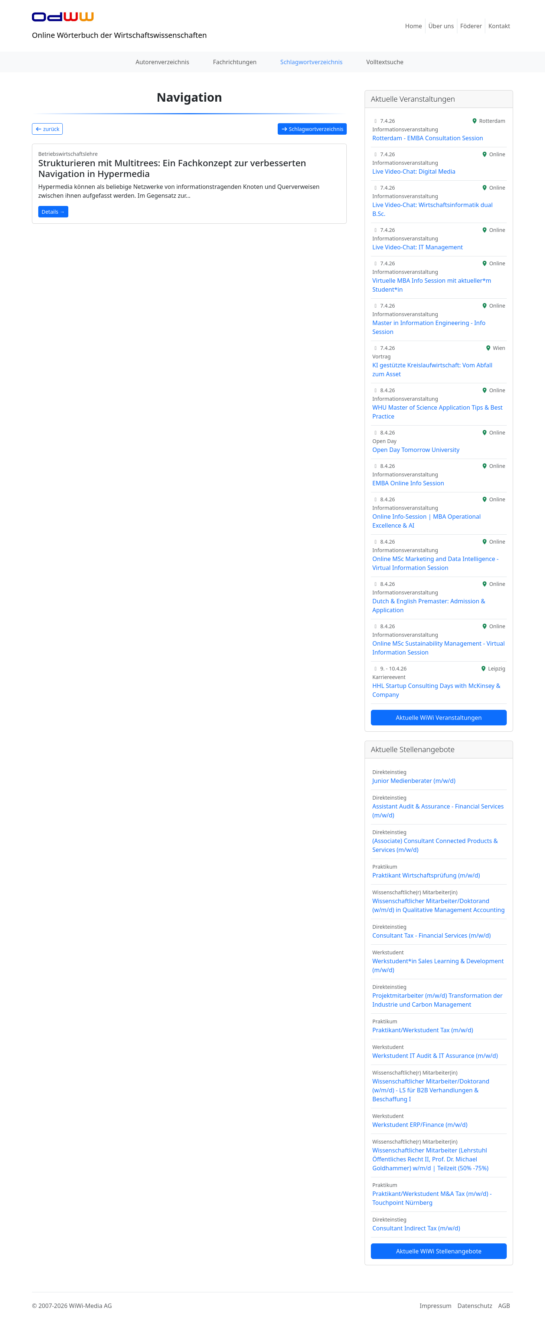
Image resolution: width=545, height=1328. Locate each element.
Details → (53, 211)
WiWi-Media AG (90, 1306)
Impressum (436, 1306)
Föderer (471, 26)
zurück (47, 128)
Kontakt (499, 26)
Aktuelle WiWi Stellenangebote (439, 1251)
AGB (504, 1306)
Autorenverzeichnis (162, 62)
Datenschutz (474, 1306)
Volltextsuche (385, 62)
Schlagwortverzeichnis (311, 62)
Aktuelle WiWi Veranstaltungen (439, 718)
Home (413, 26)
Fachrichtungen (235, 62)
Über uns (441, 26)
